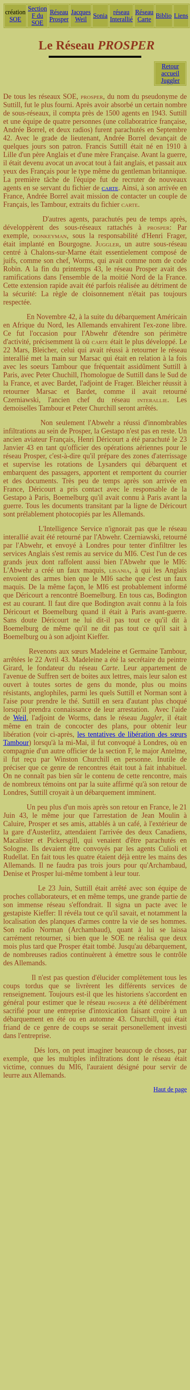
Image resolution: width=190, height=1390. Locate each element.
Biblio (164, 15)
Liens (181, 15)
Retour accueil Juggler (170, 73)
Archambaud (89, 930)
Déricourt (110, 439)
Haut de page (170, 1089)
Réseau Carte (144, 16)
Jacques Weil (81, 16)
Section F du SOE (37, 15)
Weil (20, 718)
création (15, 12)
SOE (15, 19)
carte (110, 188)
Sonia (100, 15)
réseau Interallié (121, 16)
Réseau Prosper (59, 16)
